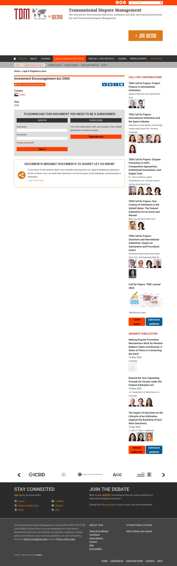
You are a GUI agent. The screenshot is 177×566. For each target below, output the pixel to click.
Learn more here (36, 180)
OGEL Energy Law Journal (139, 531)
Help (91, 545)
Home (14, 58)
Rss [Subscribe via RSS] (124, 2)
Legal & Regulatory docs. (69, 58)
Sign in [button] (42, 149)
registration (111, 504)
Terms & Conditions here (35, 539)
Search (104, 65)
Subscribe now (96, 136)
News (21, 509)
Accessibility (95, 548)
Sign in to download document (30, 84)
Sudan (22, 94)
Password (21, 134)
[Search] (146, 2)
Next (163, 475)
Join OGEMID (145, 35)
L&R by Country (55, 65)
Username (22, 126)
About (33, 58)
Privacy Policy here (65, 539)
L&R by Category (71, 65)
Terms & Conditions (98, 531)
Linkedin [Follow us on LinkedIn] (117, 2)
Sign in (22, 58)
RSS (57, 509)
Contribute (94, 534)
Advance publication (137, 449)
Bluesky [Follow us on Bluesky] (121, 2)
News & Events (138, 58)
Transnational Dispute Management (38, 14)
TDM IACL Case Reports (101, 58)
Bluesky (59, 505)
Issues (21, 501)
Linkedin (59, 501)
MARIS (39, 555)
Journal (46, 58)
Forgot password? (25, 142)
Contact (93, 541)
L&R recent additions (90, 65)
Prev (19, 475)
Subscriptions (96, 538)
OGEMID (122, 58)
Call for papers (136, 321)
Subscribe (156, 58)
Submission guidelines (154, 321)
